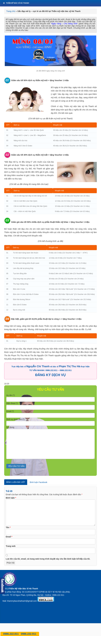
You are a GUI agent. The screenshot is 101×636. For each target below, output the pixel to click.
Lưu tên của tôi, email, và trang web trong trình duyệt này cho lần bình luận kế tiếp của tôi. (48, 559)
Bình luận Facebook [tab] (38, 482)
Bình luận (11, 498)
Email (9, 537)
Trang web (10, 546)
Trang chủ (10, 11)
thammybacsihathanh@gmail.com (22, 601)
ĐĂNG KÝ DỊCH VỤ (50, 375)
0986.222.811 (11, 633)
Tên (8, 527)
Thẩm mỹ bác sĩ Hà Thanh (16, 3)
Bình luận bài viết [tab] (15, 482)
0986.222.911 (28, 633)
